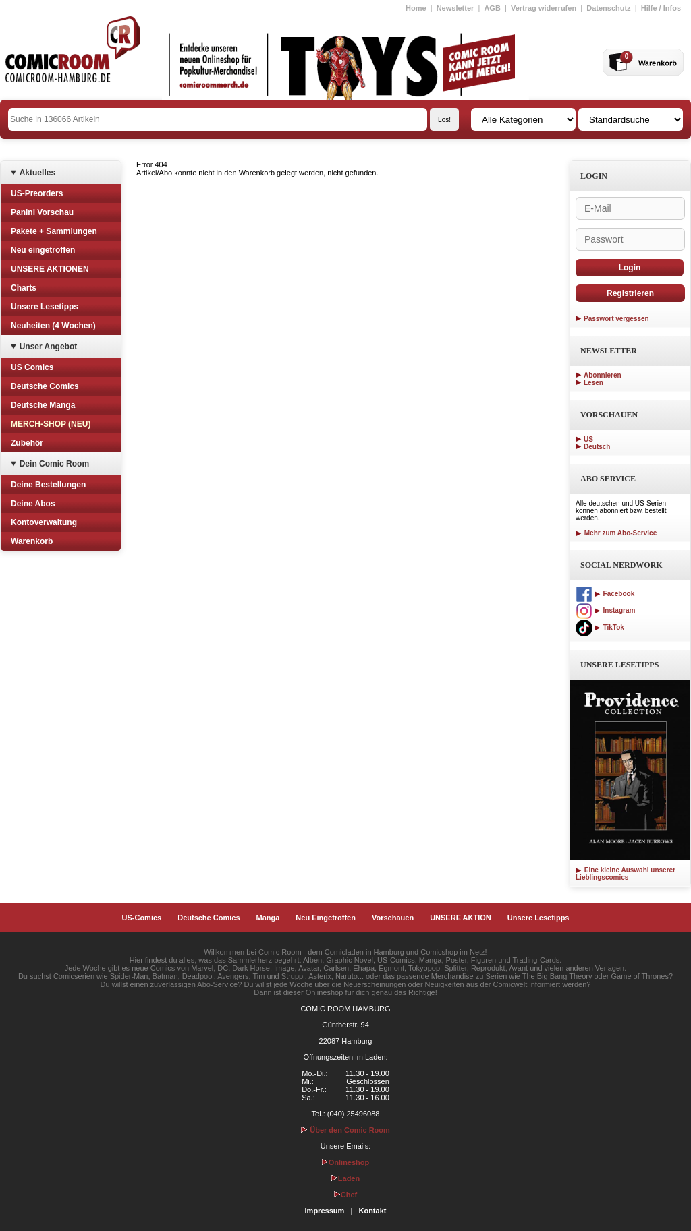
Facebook (605, 593)
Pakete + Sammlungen (54, 231)
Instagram (605, 610)
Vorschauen (393, 917)
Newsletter (455, 8)
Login (630, 267)
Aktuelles (37, 172)
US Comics (32, 367)
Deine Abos (33, 503)
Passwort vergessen (616, 318)
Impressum (325, 1211)
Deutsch (597, 446)
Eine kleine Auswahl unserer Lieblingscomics (625, 873)
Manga (268, 917)
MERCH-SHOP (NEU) (50, 424)
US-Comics (142, 917)
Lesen (593, 382)
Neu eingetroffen (43, 250)
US (588, 439)
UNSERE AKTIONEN (50, 269)
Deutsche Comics (45, 386)
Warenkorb (32, 541)
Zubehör (27, 443)
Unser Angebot (49, 346)
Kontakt (372, 1211)
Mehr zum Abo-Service (616, 533)
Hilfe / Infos (661, 8)
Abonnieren (602, 375)
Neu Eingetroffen (326, 917)
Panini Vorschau (42, 212)
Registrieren (630, 293)
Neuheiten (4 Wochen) (53, 325)
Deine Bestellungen (48, 484)
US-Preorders (37, 193)
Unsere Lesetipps (44, 306)
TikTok (600, 627)
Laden (345, 1178)
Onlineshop (346, 1162)
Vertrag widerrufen (543, 8)
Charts (23, 288)
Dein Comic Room (54, 464)
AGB (492, 8)
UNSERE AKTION (460, 917)
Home (416, 8)
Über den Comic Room (345, 1130)
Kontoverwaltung (44, 522)
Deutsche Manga (43, 405)
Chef (345, 1195)
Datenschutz (608, 8)
